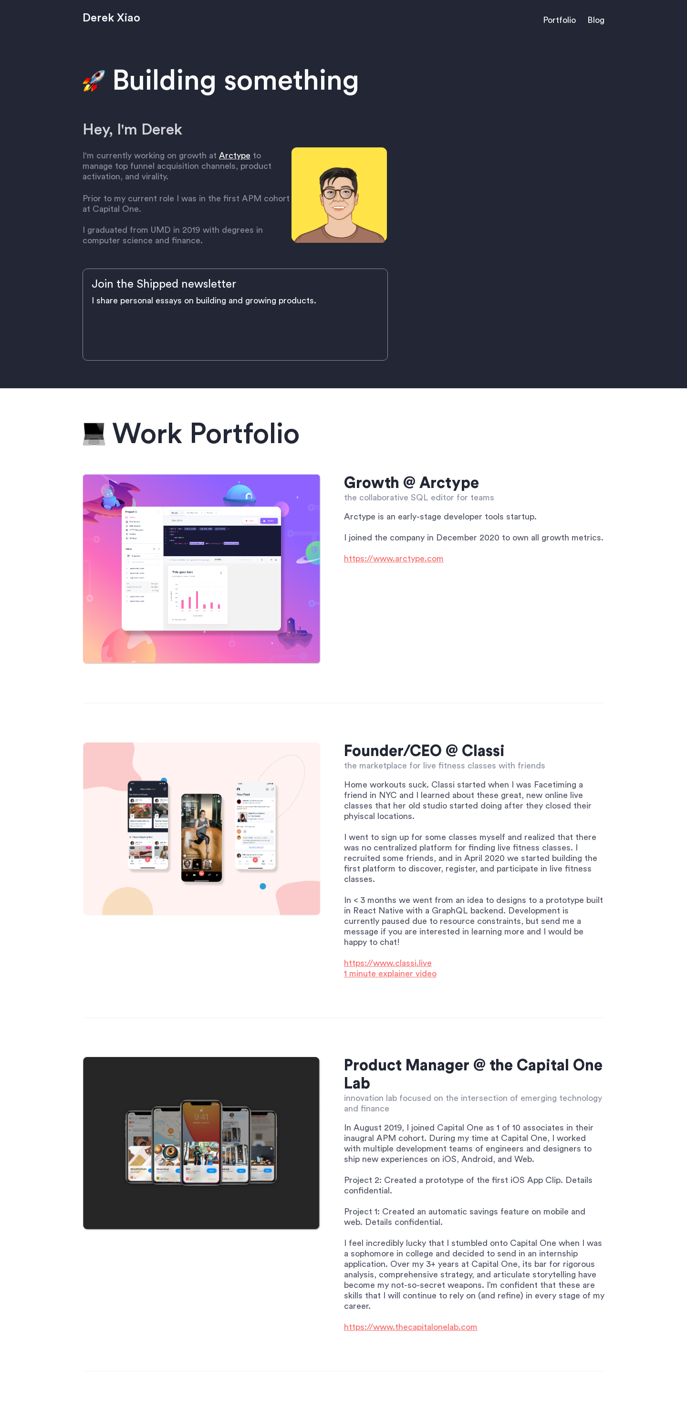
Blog (595, 20)
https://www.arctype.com (394, 558)
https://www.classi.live (388, 963)
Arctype (234, 155)
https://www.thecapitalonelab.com (411, 1327)
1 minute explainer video (390, 973)
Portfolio (559, 20)
